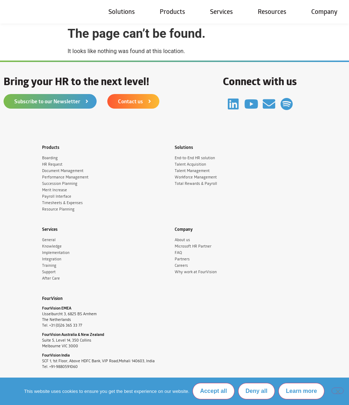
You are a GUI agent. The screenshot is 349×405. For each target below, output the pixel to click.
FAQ (178, 253)
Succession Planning (59, 184)
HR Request (52, 164)
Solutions (121, 12)
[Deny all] (338, 391)
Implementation (56, 253)
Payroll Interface (56, 196)
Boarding (50, 158)
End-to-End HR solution (195, 158)
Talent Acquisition (190, 164)
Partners (182, 259)
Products (172, 12)
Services (221, 12)
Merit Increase (54, 190)
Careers (181, 266)
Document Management (62, 171)
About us (182, 240)
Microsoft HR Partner (193, 246)
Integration (51, 259)
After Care (51, 278)
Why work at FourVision (196, 272)
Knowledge (52, 246)
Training (49, 266)
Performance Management (65, 177)
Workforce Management (196, 177)
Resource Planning (58, 209)
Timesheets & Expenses (62, 203)
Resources (272, 12)
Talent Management (192, 171)
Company (324, 12)
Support (49, 272)
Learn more (301, 391)
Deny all (257, 391)
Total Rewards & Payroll (196, 184)
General (49, 240)
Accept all (213, 391)
